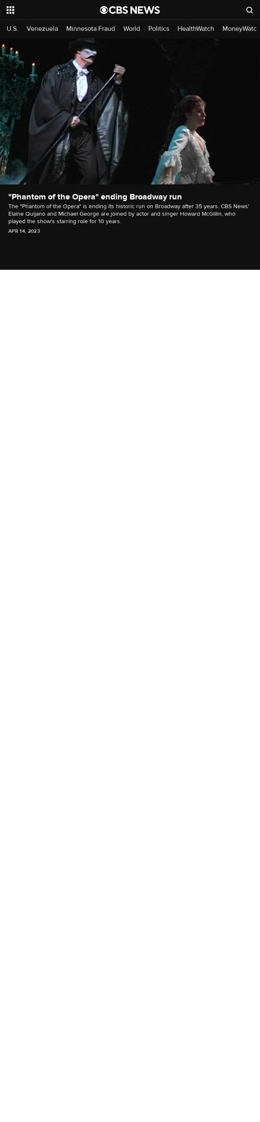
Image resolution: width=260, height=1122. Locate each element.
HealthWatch (196, 29)
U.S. (12, 29)
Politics (158, 29)
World (131, 29)
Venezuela (42, 29)
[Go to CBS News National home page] (130, 10)
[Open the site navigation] (48, 10)
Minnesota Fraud (90, 29)
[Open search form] (249, 10)
